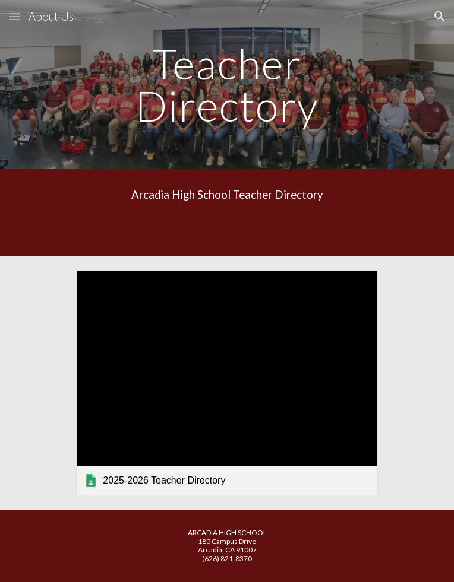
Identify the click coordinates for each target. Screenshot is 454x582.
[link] (226, 382)
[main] (226, 84)
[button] (14, 16)
